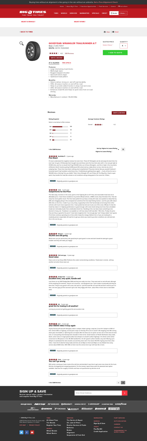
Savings (97, 421)
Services (73, 13)
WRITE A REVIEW (57, 58)
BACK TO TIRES (26, 32)
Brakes (69, 430)
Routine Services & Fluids (76, 425)
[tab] (55, 63)
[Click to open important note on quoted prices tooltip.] (112, 44)
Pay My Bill (98, 429)
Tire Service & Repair (75, 420)
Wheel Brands (52, 431)
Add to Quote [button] (115, 52)
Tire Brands (51, 423)
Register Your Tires (54, 425)
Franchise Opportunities (89, 6)
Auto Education (120, 421)
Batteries (70, 428)
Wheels (64, 13)
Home (62, 6)
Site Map (23, 425)
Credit (104, 13)
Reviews (70, 54)
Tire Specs (66, 63)
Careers (113, 6)
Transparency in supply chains (120, 431)
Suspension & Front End (76, 435)
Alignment (71, 433)
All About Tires (52, 420)
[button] (107, 32)
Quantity (124, 42)
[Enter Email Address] (98, 393)
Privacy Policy (34, 425)
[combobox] (124, 45)
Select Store (80, 22)
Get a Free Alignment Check (106, 2)
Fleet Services (103, 6)
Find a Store (123, 6)
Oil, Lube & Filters (73, 423)
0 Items (123, 13)
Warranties (85, 13)
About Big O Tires (72, 6)
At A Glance (54, 63)
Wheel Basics (52, 433)
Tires (56, 13)
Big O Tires (33, 13)
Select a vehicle (28, 22)
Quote (114, 13)
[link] (54, 53)
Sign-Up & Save (99, 423)
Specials (96, 13)
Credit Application (101, 431)
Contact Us (118, 427)
